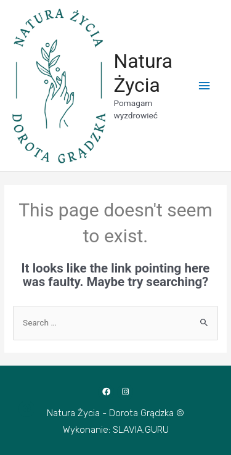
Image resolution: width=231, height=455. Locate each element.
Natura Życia (142, 72)
